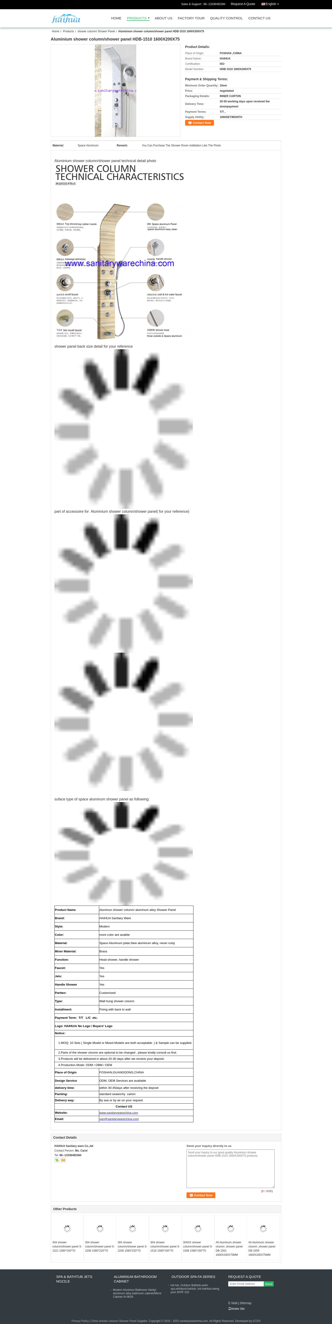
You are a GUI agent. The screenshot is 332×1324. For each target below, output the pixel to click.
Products (136, 18)
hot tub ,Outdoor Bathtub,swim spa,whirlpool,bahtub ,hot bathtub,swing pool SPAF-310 (195, 1289)
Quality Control (226, 18)
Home (116, 18)
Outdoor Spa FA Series (193, 1277)
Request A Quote (243, 4)
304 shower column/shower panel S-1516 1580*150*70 (165, 1246)
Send (268, 1284)
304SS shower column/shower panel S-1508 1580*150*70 (198, 1246)
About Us (163, 18)
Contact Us (259, 18)
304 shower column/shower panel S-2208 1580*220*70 (100, 1246)
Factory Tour (191, 18)
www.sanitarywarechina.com (118, 1112)
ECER (257, 1321)
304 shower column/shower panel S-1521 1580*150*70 (67, 1246)
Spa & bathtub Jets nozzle (74, 1279)
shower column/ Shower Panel (96, 31)
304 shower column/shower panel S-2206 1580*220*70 (132, 1246)
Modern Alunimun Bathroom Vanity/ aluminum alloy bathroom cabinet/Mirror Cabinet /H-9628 (137, 1293)
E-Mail (232, 1303)
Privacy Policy (80, 1321)
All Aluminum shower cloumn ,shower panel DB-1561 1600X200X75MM (229, 1248)
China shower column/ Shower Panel (113, 1321)
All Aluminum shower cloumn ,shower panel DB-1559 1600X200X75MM (261, 1248)
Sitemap (245, 1303)
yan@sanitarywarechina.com (119, 1119)
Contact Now (202, 122)
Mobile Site (236, 1308)
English (273, 3)
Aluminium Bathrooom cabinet (135, 1279)
